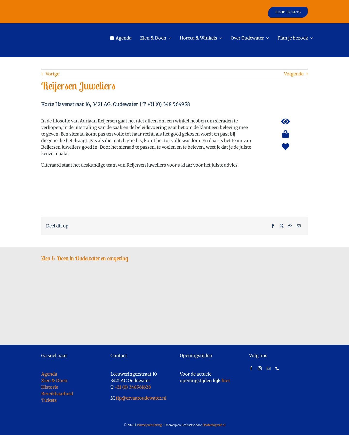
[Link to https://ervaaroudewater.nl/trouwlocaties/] (285, 147)
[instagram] (260, 368)
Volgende (293, 74)
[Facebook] (273, 226)
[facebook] (251, 368)
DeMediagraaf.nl (213, 425)
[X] (281, 226)
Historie (49, 387)
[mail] (268, 368)
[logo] (70, 28)
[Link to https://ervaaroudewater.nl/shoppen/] (285, 134)
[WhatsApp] (290, 226)
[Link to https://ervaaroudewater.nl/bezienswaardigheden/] (285, 121)
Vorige (52, 74)
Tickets (49, 400)
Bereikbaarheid (57, 393)
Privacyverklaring (149, 425)
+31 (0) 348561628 (133, 387)
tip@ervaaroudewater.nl (141, 398)
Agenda (49, 374)
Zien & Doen (54, 380)
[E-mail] (298, 226)
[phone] (277, 368)
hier (226, 380)
